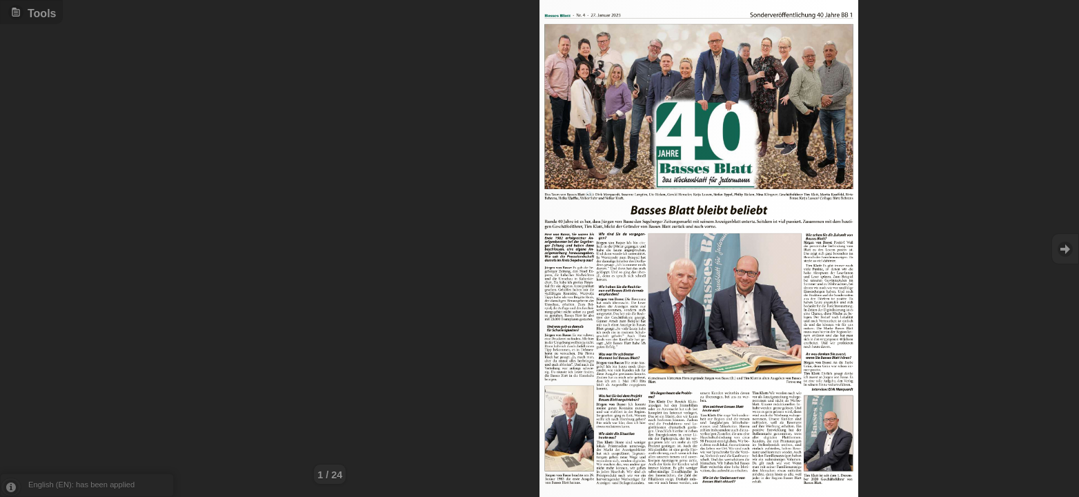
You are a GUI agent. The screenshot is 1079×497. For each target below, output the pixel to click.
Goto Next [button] (1065, 248)
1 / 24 (329, 474)
